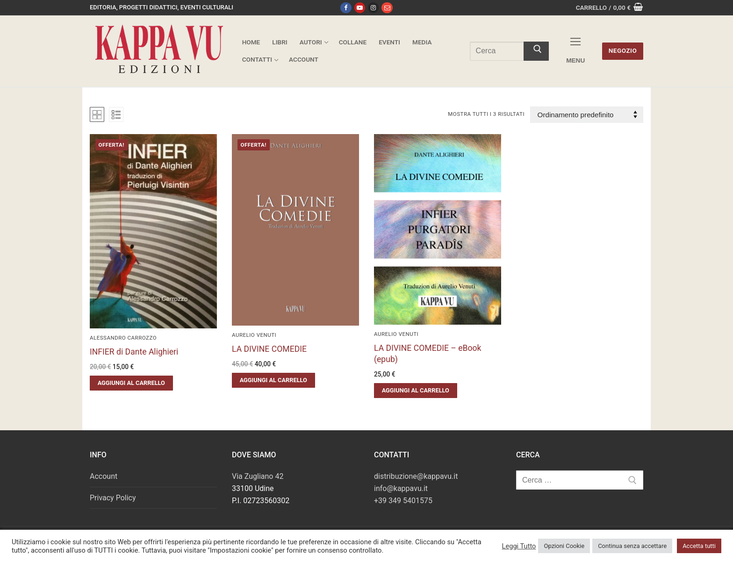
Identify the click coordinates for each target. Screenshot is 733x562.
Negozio (623, 50)
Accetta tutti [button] (699, 545)
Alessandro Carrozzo (123, 337)
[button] (131, 383)
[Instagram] (373, 7)
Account (103, 476)
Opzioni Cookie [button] (564, 545)
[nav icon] (575, 51)
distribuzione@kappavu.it (416, 476)
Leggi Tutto (519, 546)
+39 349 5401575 (403, 500)
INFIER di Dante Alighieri (134, 351)
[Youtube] (359, 7)
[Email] (386, 7)
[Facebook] (345, 7)
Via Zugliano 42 (257, 476)
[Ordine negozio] (586, 115)
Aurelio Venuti (254, 335)
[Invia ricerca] (536, 51)
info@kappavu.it (401, 488)
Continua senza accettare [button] (632, 545)
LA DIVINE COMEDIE (269, 349)
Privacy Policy (113, 497)
